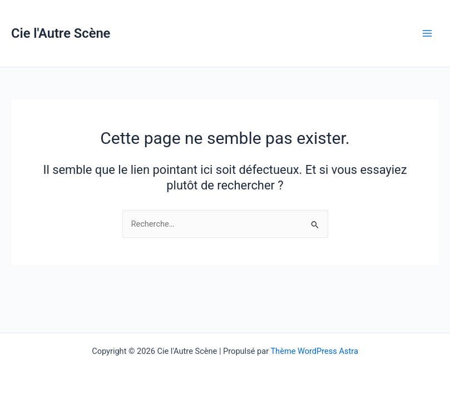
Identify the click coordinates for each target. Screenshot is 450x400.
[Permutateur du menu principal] (427, 33)
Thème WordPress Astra (314, 351)
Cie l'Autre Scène (60, 33)
